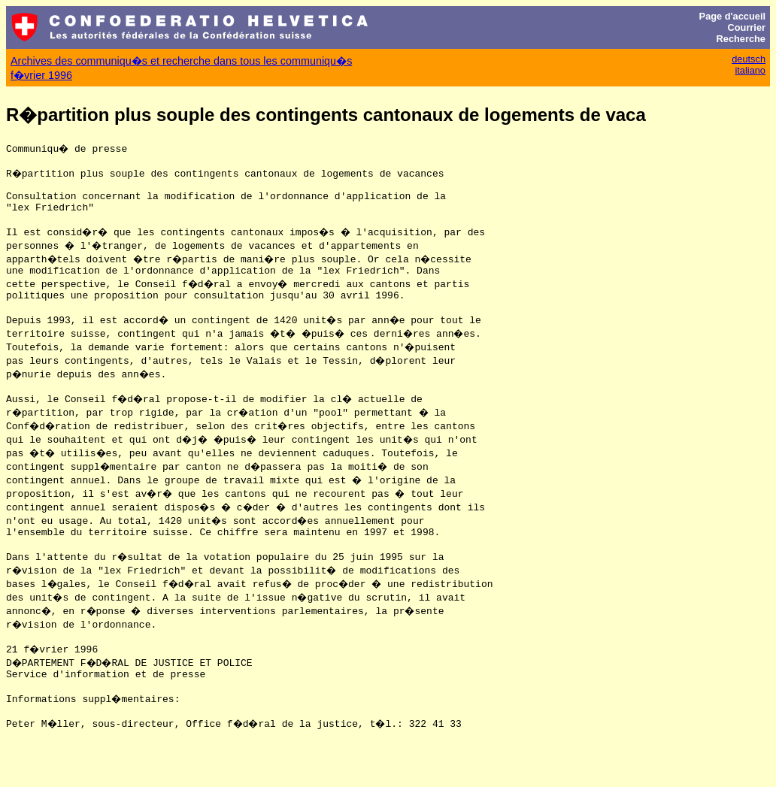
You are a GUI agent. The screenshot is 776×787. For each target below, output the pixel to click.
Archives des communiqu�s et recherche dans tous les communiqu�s (181, 61)
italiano (750, 70)
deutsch (748, 59)
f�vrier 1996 (41, 75)
